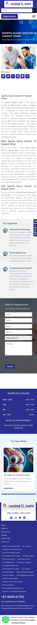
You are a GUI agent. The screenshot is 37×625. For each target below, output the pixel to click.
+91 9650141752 (12, 597)
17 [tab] (27, 494)
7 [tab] (11, 494)
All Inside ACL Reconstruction (12, 549)
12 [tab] (19, 494)
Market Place (5, 538)
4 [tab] (6, 494)
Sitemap (4, 535)
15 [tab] (24, 494)
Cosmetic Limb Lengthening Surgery (14, 591)
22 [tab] (35, 494)
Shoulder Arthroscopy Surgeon (12, 582)
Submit (10, 366)
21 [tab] (33, 494)
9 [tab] (14, 494)
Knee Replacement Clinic (10, 565)
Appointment (9, 16)
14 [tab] (22, 494)
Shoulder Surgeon (8, 572)
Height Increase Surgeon (10, 578)
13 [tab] (21, 494)
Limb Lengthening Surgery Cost (12, 588)
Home (3, 525)
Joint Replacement (8, 562)
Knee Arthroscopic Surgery (11, 552)
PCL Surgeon (26, 569)
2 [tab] (3, 494)
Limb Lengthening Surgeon (25, 575)
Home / (4, 40)
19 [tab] (30, 494)
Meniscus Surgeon (8, 575)
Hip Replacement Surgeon (10, 569)
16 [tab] (25, 494)
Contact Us (5, 542)
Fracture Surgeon (8, 585)
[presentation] (20, 360)
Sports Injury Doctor (23, 559)
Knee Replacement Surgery (11, 556)
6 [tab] (9, 494)
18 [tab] (28, 494)
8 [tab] (13, 494)
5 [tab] (8, 494)
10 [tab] (16, 494)
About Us (4, 528)
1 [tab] (2, 494)
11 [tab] (17, 494)
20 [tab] (32, 494)
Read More (8, 488)
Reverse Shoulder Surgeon (25, 572)
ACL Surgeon (26, 546)
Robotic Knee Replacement (11, 546)
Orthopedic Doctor (28, 556)
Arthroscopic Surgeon (24, 562)
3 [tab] (5, 494)
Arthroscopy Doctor (8, 559)
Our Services (5, 532)
